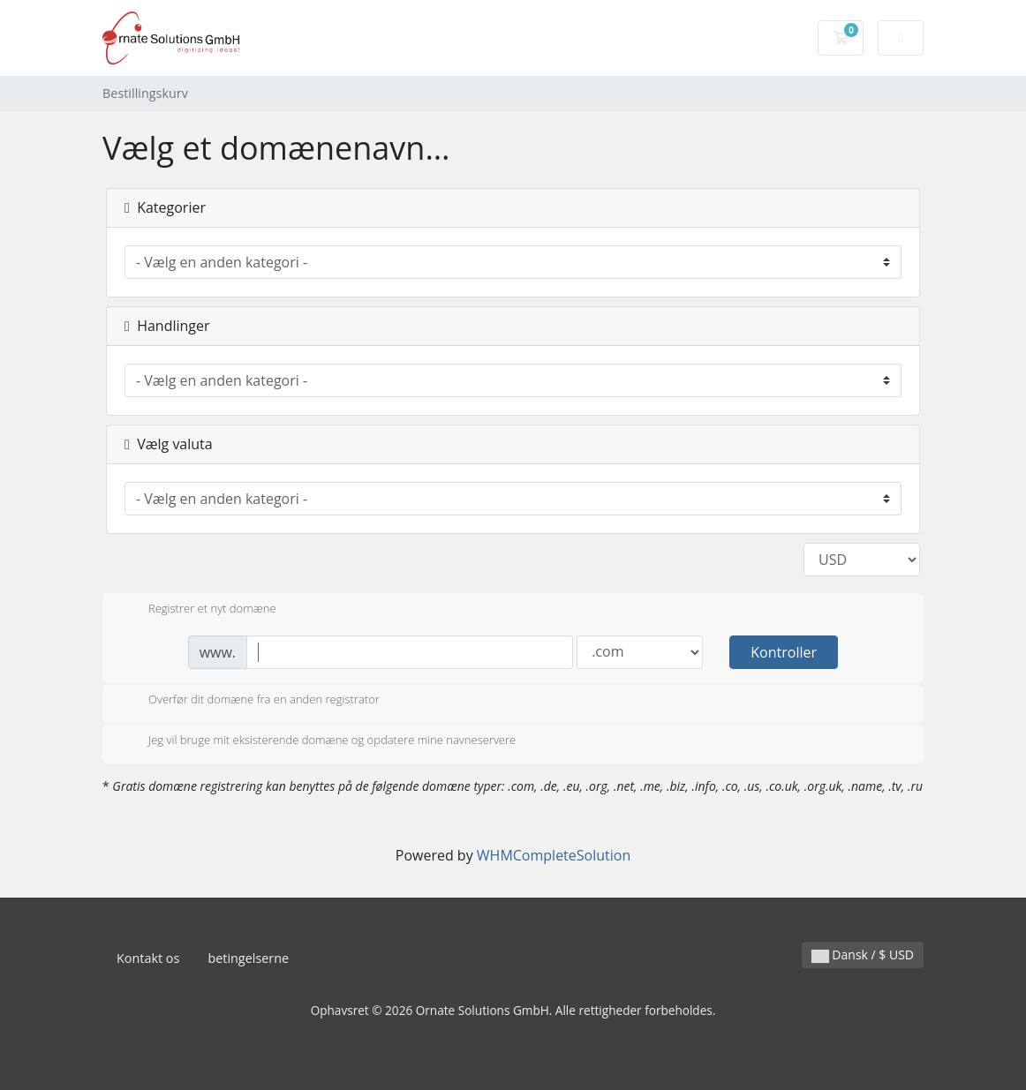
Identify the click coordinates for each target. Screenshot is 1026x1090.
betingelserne (248, 958)
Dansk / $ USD (862, 954)
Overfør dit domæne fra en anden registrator (250, 700)
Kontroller (784, 652)
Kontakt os (148, 958)
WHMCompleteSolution (553, 855)
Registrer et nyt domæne (198, 610)
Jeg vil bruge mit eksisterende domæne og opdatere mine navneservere (318, 741)
